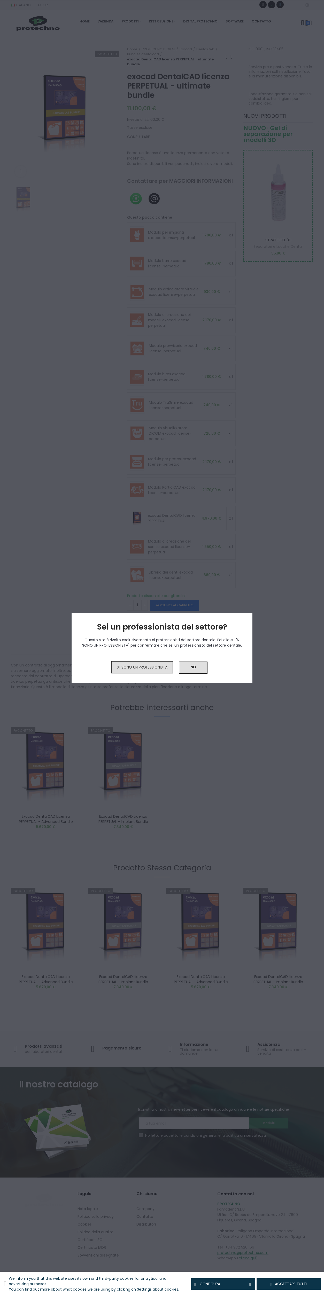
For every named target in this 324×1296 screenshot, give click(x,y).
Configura (223, 1284)
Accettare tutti (289, 1284)
